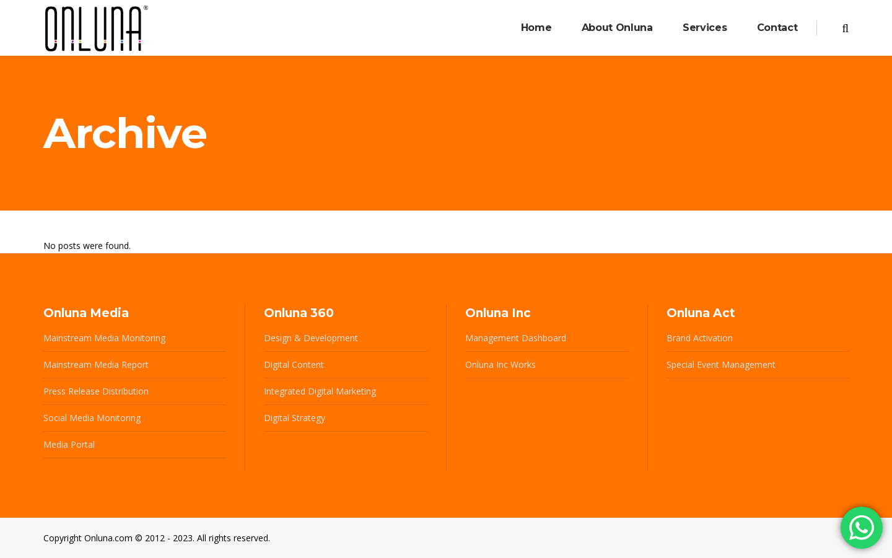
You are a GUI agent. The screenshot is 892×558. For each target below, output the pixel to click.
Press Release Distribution (96, 391)
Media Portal (69, 444)
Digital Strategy (294, 418)
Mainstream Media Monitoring (104, 338)
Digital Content (294, 364)
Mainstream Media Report (96, 364)
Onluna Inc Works (500, 364)
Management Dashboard (515, 338)
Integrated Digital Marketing (320, 391)
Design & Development (311, 338)
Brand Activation (700, 338)
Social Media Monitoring (92, 418)
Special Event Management (721, 364)
